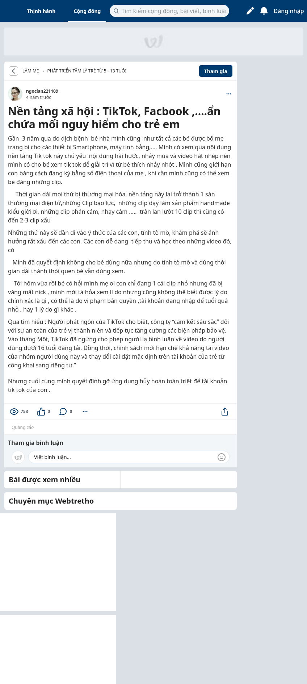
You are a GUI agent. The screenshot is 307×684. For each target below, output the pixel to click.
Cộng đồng (87, 11)
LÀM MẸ (30, 71)
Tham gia (215, 71)
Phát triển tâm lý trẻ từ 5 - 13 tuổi (87, 71)
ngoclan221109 (42, 91)
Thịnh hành (41, 11)
